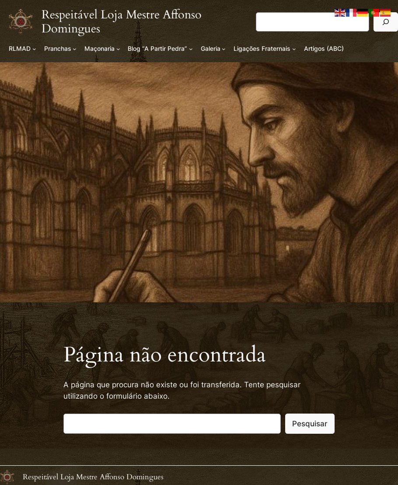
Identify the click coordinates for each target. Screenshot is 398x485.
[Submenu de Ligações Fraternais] (294, 49)
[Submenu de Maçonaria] (118, 49)
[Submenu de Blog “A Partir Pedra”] (191, 49)
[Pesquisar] (386, 21)
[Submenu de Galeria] (224, 49)
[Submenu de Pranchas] (75, 49)
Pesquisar (310, 423)
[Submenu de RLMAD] (34, 49)
